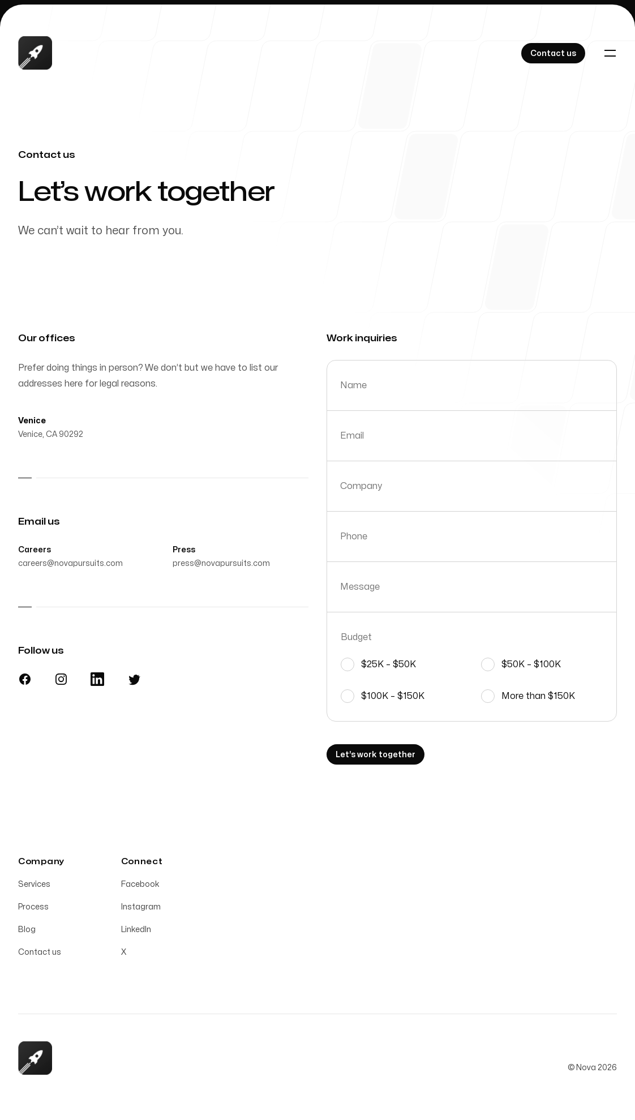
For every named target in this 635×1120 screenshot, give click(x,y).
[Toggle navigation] (610, 53)
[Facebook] (25, 682)
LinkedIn (136, 932)
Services (34, 887)
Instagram (141, 909)
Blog (27, 932)
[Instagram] (61, 682)
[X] (133, 682)
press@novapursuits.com (221, 566)
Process (33, 909)
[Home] (35, 53)
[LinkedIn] (97, 682)
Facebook (140, 887)
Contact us (39, 955)
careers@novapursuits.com (70, 566)
